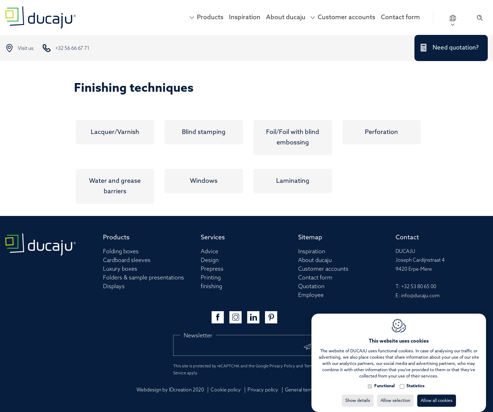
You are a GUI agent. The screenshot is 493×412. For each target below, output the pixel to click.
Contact (407, 237)
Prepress (212, 269)
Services (213, 237)
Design (210, 260)
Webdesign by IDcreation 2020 (170, 390)
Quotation (311, 286)
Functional (384, 379)
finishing (211, 286)
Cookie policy (226, 390)
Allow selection (395, 393)
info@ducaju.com (420, 296)
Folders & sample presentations (143, 278)
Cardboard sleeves (126, 260)
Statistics (415, 379)
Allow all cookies (436, 393)
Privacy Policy (282, 366)
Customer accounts (346, 17)
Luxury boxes (120, 269)
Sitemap (310, 237)
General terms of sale (308, 390)
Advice (209, 251)
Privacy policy (263, 390)
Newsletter (198, 335)
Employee (311, 295)
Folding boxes (121, 251)
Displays (114, 286)
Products (210, 17)
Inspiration (244, 17)
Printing (211, 278)
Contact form (400, 17)
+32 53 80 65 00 (418, 287)
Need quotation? (456, 48)
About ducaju (286, 17)
